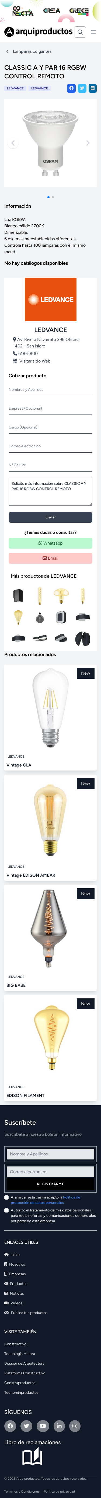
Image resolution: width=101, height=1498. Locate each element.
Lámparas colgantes (32, 51)
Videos (13, 1303)
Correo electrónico (25, 446)
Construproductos (20, 1383)
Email (50, 558)
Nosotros (14, 1264)
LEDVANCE (39, 88)
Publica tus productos (26, 1313)
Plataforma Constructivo (24, 1373)
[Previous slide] (13, 143)
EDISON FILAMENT (25, 1095)
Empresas (15, 1274)
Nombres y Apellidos (26, 389)
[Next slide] (88, 143)
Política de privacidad (59, 1491)
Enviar (51, 517)
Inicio (12, 1254)
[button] (48, 197)
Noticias (14, 1293)
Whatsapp (50, 543)
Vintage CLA (18, 765)
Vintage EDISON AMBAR (30, 875)
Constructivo (15, 1344)
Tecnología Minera (19, 1353)
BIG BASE (16, 985)
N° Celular (17, 465)
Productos (15, 1283)
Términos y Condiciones (22, 1491)
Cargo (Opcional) (23, 427)
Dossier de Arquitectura (24, 1363)
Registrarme (50, 1184)
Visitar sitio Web (31, 361)
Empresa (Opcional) (25, 408)
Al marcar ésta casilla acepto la (45, 1200)
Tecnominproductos (21, 1392)
